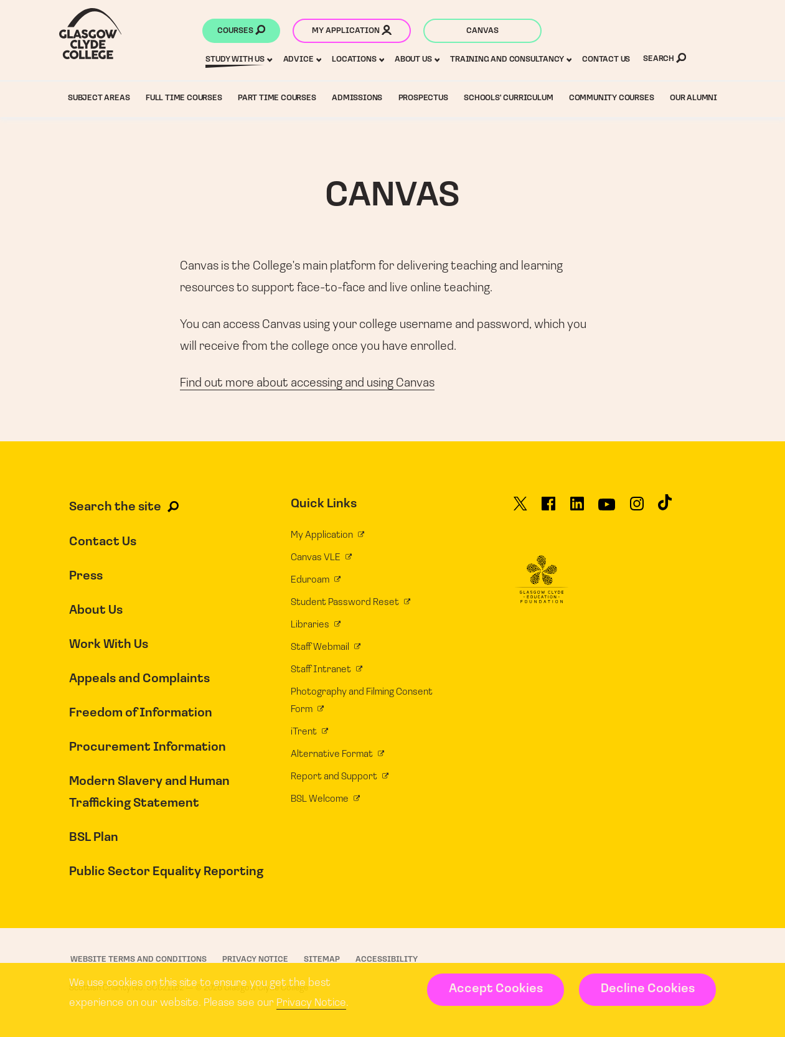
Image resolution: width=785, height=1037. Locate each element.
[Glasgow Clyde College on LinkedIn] (577, 509)
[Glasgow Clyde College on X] (520, 509)
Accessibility (386, 959)
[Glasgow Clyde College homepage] (90, 33)
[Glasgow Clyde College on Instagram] (637, 509)
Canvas (482, 31)
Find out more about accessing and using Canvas (307, 383)
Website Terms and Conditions (138, 959)
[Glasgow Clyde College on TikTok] (665, 508)
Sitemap (322, 959)
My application (352, 32)
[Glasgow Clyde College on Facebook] (548, 509)
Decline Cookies (648, 989)
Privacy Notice (311, 1003)
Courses (241, 32)
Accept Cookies (496, 989)
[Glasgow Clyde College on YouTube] (606, 509)
